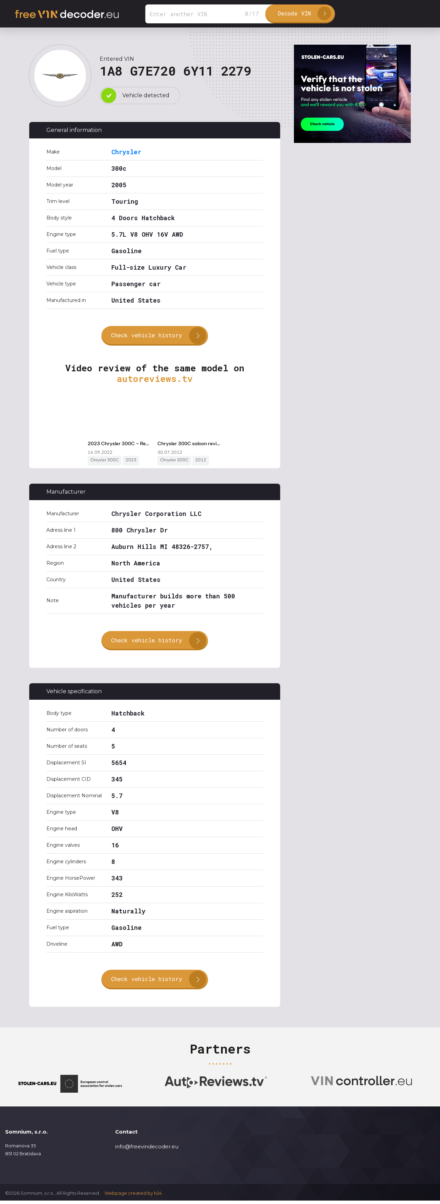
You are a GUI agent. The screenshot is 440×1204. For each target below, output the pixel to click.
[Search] (210, 13)
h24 (158, 1196)
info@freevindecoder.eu (146, 1150)
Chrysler (126, 152)
